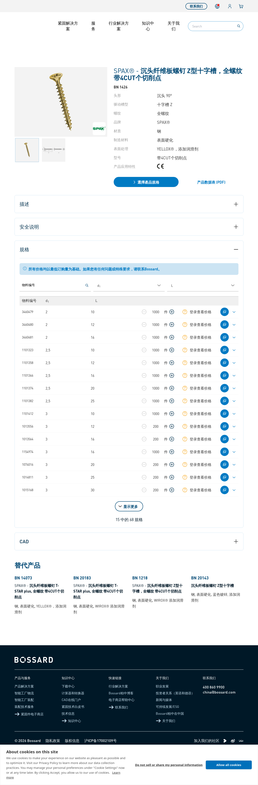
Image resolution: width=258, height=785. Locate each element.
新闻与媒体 (164, 735)
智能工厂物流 (24, 728)
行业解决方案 (119, 25)
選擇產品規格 (146, 182)
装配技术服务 (24, 741)
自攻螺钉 (74, 45)
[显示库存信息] (184, 311)
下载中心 (68, 721)
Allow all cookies (228, 765)
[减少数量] (144, 311)
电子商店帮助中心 (121, 735)
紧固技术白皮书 (73, 741)
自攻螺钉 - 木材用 (104, 45)
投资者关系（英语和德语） (175, 728)
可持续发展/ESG (167, 741)
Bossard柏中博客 (121, 728)
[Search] (238, 26)
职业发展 (162, 721)
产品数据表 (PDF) (211, 182)
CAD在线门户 (71, 735)
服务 (93, 25)
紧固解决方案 (68, 25)
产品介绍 (33, 45)
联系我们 (196, 6)
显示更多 (130, 506)
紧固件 (53, 45)
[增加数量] (171, 311)
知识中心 (148, 25)
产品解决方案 (24, 721)
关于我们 (173, 25)
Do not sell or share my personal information (169, 765)
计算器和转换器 (73, 728)
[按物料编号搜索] (86, 285)
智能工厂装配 (24, 735)
